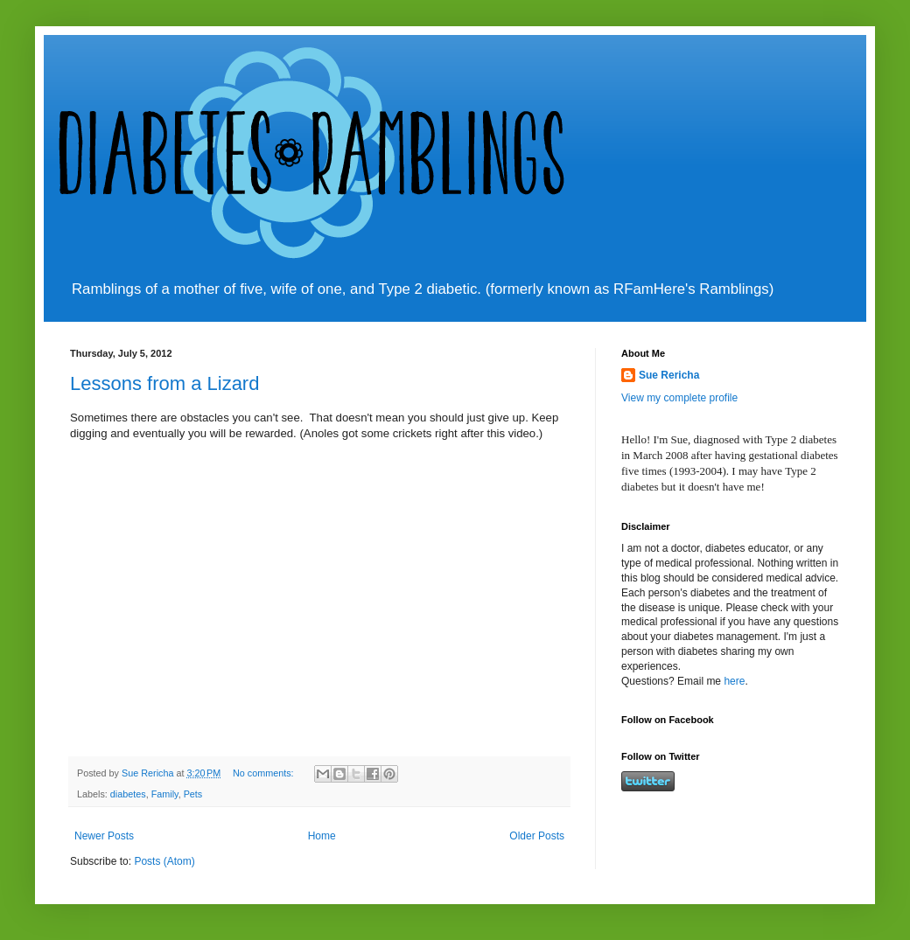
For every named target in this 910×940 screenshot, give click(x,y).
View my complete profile (679, 398)
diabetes (128, 794)
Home (322, 836)
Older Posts (536, 836)
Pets (193, 794)
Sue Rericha (669, 375)
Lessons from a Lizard (164, 383)
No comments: (265, 773)
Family (164, 794)
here (734, 681)
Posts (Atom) (164, 861)
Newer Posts (104, 836)
